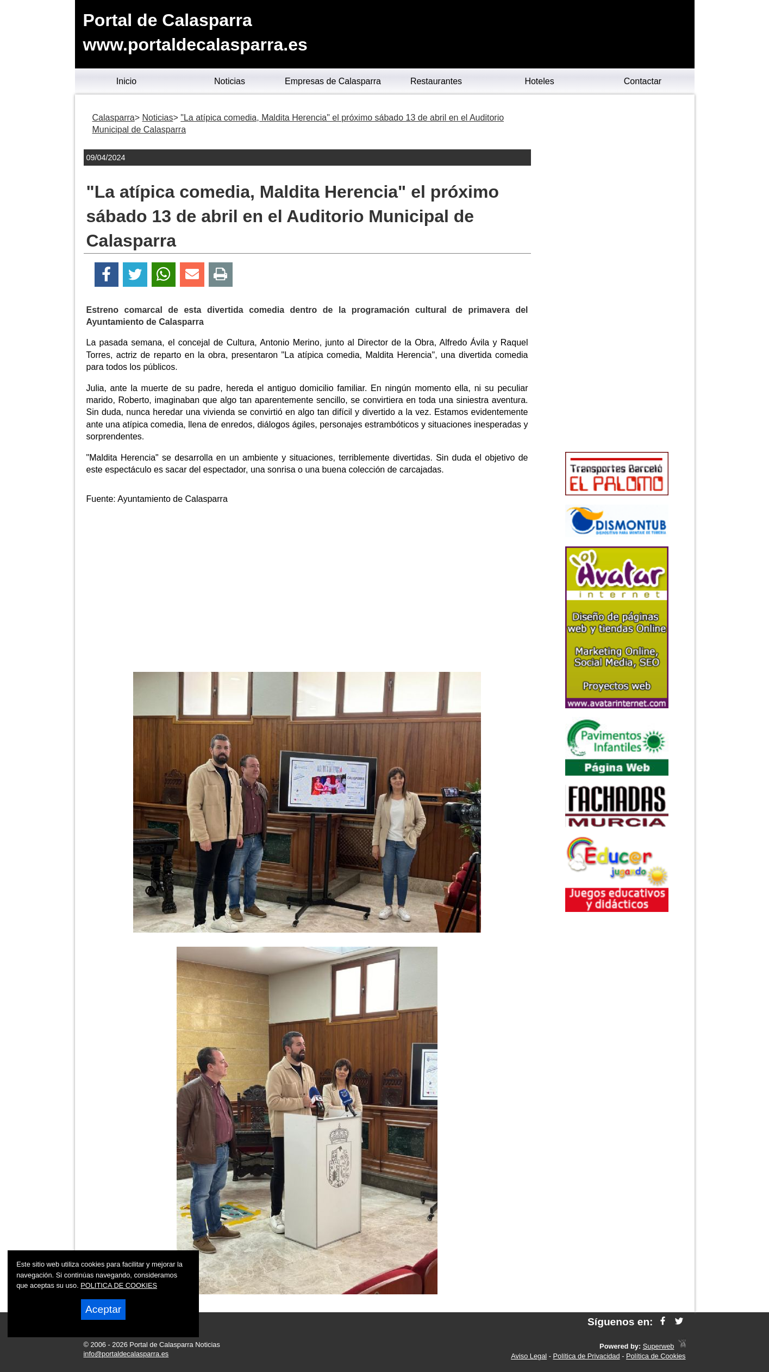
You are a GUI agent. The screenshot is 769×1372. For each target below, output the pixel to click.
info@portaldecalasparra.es (126, 1354)
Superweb (658, 1346)
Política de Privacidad (586, 1356)
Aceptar (103, 1309)
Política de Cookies (656, 1356)
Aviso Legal (529, 1356)
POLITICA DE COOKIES (118, 1285)
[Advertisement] (307, 590)
